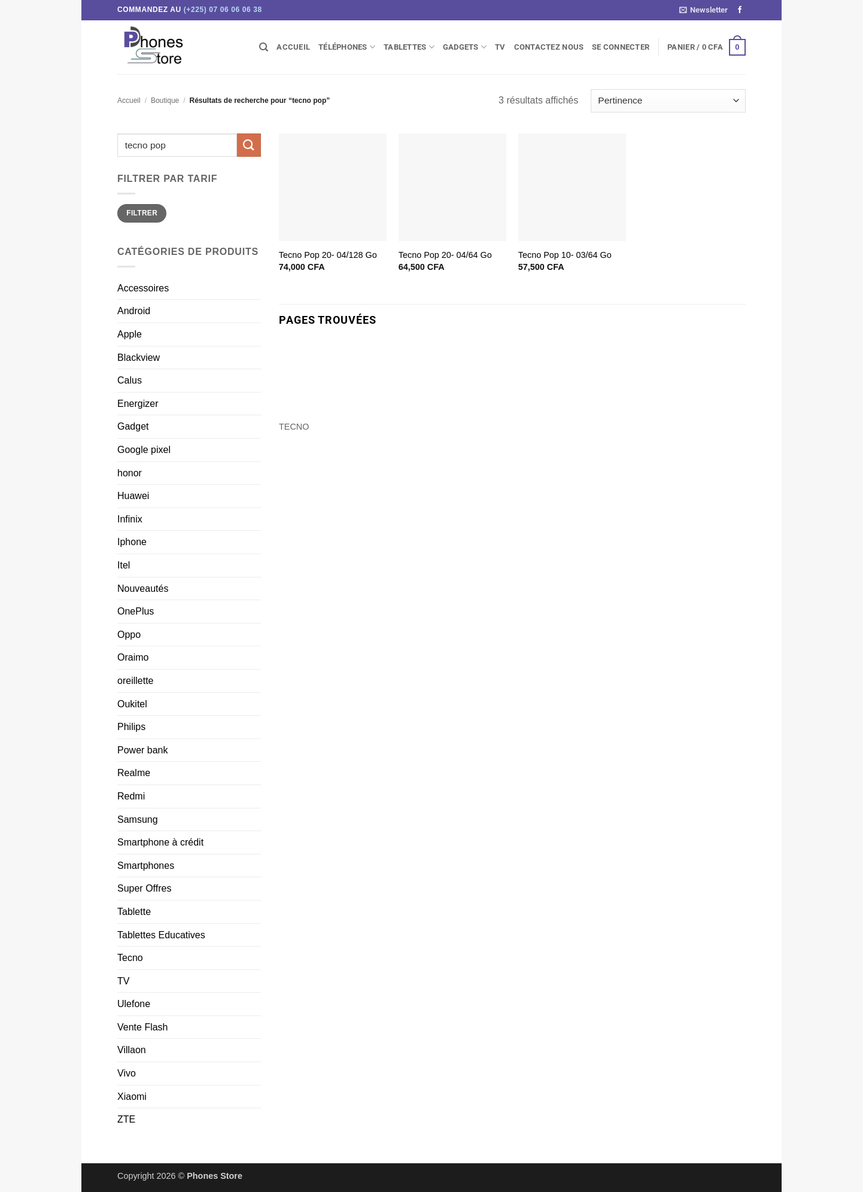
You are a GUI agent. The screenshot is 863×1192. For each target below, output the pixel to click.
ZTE (126, 1119)
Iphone (132, 542)
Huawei (133, 496)
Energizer (137, 404)
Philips (131, 727)
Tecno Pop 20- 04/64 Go (445, 255)
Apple (129, 334)
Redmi (131, 796)
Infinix (129, 519)
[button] (703, 10)
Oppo (129, 635)
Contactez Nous (549, 46)
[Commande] (668, 100)
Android (133, 311)
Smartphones (145, 865)
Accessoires (143, 288)
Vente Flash (142, 1027)
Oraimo (132, 657)
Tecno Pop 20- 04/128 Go (328, 255)
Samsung (137, 819)
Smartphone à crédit (160, 842)
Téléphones (346, 47)
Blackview (138, 357)
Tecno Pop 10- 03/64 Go (565, 255)
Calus (129, 380)
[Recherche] (263, 47)
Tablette (134, 912)
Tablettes (409, 47)
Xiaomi (132, 1096)
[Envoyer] (249, 145)
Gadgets (465, 47)
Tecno (130, 958)
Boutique (165, 100)
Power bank (142, 750)
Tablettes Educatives (161, 935)
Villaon (131, 1050)
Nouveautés (142, 588)
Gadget (132, 426)
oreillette (135, 681)
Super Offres (144, 888)
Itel (123, 565)
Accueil (293, 46)
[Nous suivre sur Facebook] (739, 10)
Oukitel (132, 704)
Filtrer (141, 213)
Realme (133, 773)
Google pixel (144, 450)
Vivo (126, 1073)
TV (500, 46)
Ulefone (133, 1004)
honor (129, 473)
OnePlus (135, 611)
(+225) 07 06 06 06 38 (223, 9)
